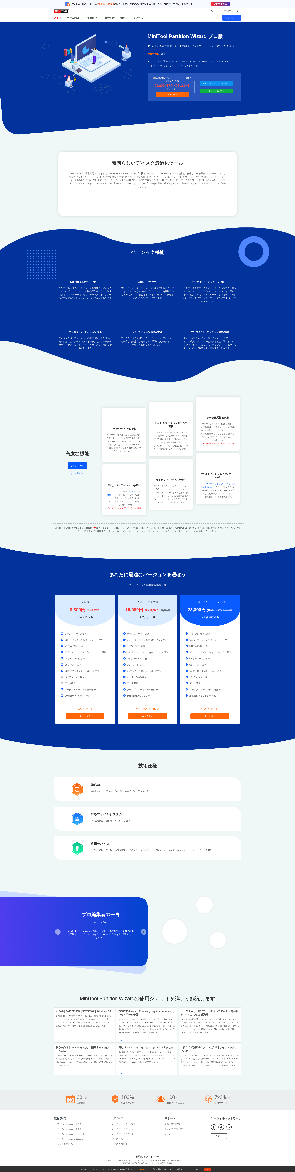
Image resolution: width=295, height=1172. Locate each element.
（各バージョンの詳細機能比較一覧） (148, 585)
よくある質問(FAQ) (173, 1124)
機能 (123, 18)
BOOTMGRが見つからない (212, 484)
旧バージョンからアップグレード (216, 83)
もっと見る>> (101, 922)
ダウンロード (231, 18)
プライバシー (152, 1156)
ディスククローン (120, 1144)
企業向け (92, 18)
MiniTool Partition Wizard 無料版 (67, 1124)
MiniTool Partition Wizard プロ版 (67, 1129)
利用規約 (140, 1156)
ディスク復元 (118, 1139)
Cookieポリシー (145, 1169)
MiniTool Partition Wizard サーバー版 (69, 1134)
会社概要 (227, 11)
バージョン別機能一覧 (63, 1144)
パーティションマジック (123, 1134)
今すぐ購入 (172, 94)
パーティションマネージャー (124, 1129)
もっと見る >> (77, 473)
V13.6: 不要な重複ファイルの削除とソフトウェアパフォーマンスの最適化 (193, 46)
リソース (139, 18)
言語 (219, 1136)
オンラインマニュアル (174, 1129)
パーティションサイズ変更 (123, 1124)
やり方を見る (220, 4)
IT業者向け (109, 18)
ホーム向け (74, 18)
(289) (163, 53)
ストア (57, 18)
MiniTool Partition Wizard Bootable (68, 1139)
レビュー (168, 1134)
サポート (214, 11)
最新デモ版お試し (216, 91)
